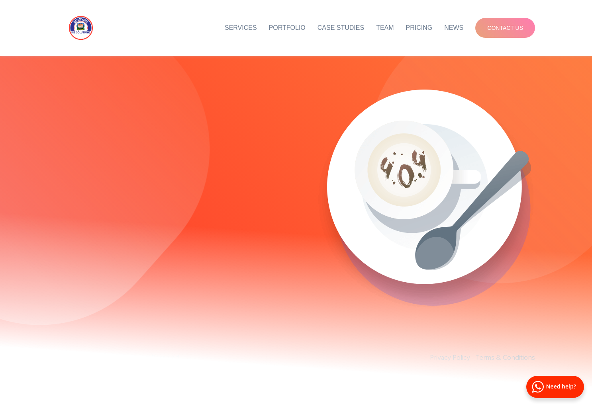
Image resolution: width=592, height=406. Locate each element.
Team (385, 27)
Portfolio (287, 27)
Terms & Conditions (505, 357)
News (453, 27)
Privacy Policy (450, 357)
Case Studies (341, 27)
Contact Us (505, 28)
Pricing (419, 27)
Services (241, 27)
